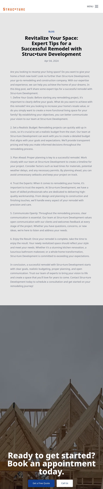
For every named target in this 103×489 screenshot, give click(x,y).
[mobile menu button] (96, 6)
